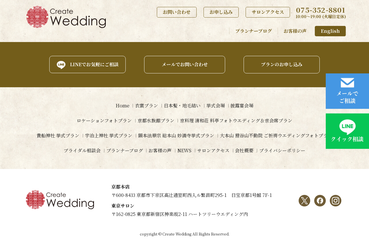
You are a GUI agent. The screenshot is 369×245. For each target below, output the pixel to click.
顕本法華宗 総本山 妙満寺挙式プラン (176, 135)
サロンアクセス (268, 12)
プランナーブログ (253, 31)
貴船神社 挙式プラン (58, 135)
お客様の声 (295, 31)
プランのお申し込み (282, 64)
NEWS (184, 150)
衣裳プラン (146, 105)
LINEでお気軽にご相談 (93, 64)
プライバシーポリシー (282, 150)
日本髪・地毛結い (182, 105)
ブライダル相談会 (81, 150)
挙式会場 (215, 105)
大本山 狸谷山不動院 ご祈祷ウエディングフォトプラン (276, 135)
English (330, 31)
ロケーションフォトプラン (104, 120)
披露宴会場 (242, 105)
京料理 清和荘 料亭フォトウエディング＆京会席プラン (236, 120)
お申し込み (221, 12)
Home (122, 105)
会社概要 (244, 150)
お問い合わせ (177, 12)
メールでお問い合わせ (184, 64)
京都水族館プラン (156, 120)
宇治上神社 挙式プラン (108, 135)
